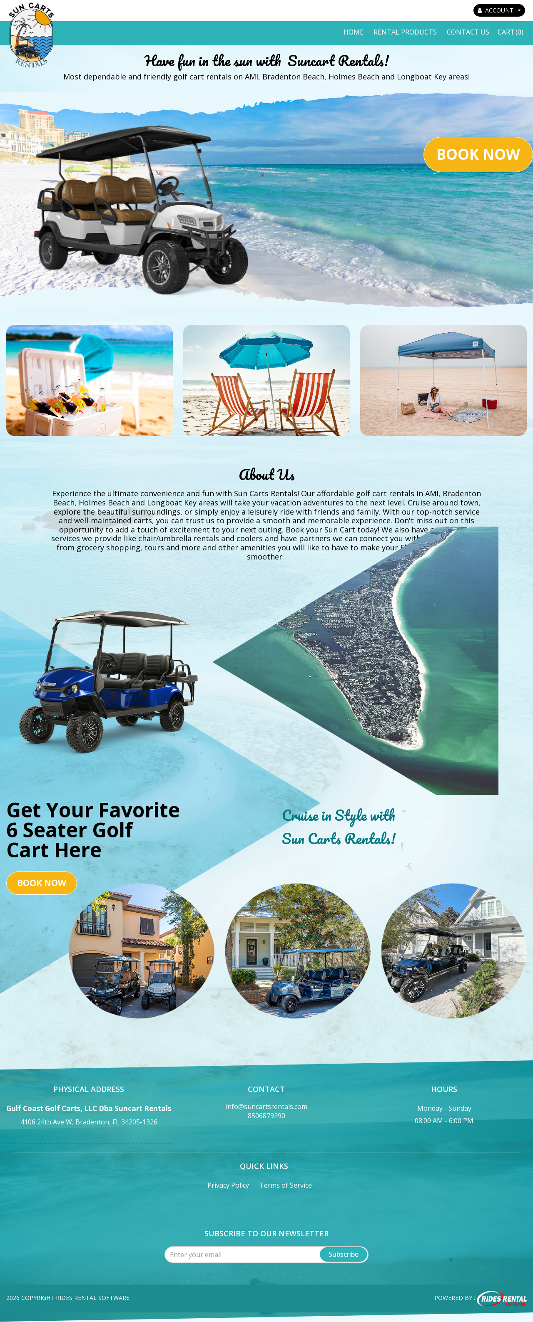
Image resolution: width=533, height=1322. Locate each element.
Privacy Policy (228, 1185)
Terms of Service (285, 1185)
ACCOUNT (499, 10)
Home (354, 32)
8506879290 (266, 1115)
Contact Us (468, 32)
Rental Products (405, 32)
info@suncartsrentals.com (266, 1106)
